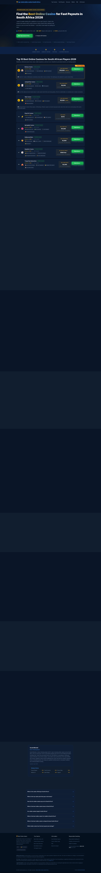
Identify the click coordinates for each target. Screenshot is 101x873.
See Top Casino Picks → (24, 35)
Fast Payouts (62, 2)
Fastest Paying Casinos (39, 841)
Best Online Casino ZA (38, 839)
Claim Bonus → (77, 69)
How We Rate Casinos (56, 839)
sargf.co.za (51, 860)
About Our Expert (54, 845)
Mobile (73, 2)
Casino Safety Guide (55, 841)
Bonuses (68, 2)
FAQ (77, 2)
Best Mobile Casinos (38, 845)
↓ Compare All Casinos (41, 35)
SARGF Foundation (73, 843)
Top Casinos (54, 2)
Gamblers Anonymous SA (74, 841)
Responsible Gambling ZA (74, 839)
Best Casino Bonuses (38, 843)
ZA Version (82, 2)
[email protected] (81, 869)
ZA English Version (38, 848)
